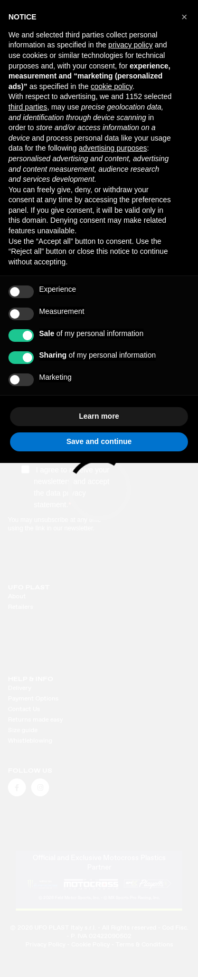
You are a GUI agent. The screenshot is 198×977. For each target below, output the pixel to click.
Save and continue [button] (99, 441)
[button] (184, 16)
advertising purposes (113, 148)
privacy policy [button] (130, 45)
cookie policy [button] (112, 86)
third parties (27, 107)
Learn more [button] (99, 416)
